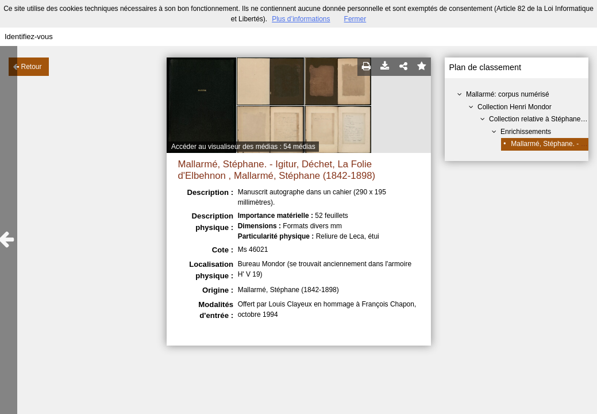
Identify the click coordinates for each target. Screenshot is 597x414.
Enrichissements (525, 132)
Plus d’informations (301, 19)
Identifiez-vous (29, 36)
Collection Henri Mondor (514, 107)
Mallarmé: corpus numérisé (507, 94)
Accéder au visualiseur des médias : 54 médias (243, 147)
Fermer (355, 19)
